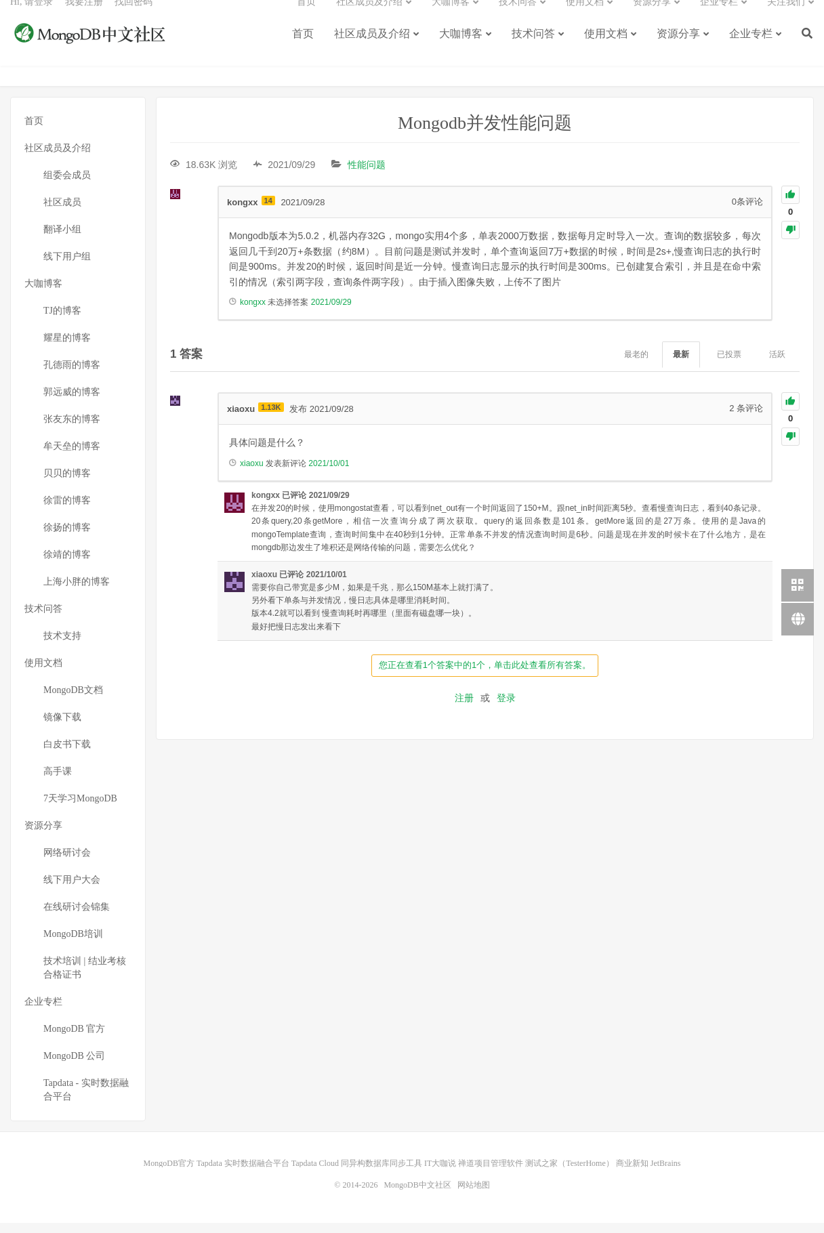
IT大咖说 (440, 1173)
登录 (506, 708)
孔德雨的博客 (71, 375)
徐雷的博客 (67, 510)
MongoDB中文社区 (91, 50)
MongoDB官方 (169, 1173)
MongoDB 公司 (74, 1066)
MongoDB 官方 (74, 1039)
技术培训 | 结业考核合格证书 (84, 978)
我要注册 (84, 17)
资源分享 (678, 49)
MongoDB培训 (73, 944)
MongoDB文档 (73, 700)
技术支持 (62, 646)
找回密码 (133, 17)
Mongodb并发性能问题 (485, 133)
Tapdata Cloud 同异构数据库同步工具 (356, 1173)
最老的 (636, 365)
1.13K (271, 417)
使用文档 (605, 49)
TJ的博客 (62, 321)
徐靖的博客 (67, 565)
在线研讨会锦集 (76, 917)
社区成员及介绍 (372, 49)
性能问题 (367, 174)
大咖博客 (460, 49)
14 (268, 211)
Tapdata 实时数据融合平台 (243, 1173)
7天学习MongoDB (80, 808)
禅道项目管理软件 (490, 1173)
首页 (303, 49)
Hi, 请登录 (31, 17)
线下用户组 (67, 267)
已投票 (729, 365)
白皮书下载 (67, 754)
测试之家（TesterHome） (569, 1173)
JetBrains (666, 1173)
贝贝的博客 (67, 483)
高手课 (57, 781)
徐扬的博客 (67, 537)
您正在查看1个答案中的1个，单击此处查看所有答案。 (485, 675)
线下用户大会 (71, 890)
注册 (464, 708)
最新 (681, 365)
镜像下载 (62, 727)
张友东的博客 (71, 429)
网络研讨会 (67, 863)
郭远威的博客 (71, 402)
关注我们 (786, 17)
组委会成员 (67, 185)
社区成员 (62, 212)
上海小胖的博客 (76, 592)
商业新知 (632, 1173)
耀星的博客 (67, 348)
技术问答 (533, 49)
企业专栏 (751, 49)
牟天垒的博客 (71, 456)
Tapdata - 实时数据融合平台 (86, 1100)
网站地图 (473, 1195)
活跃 (777, 365)
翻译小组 (62, 239)
